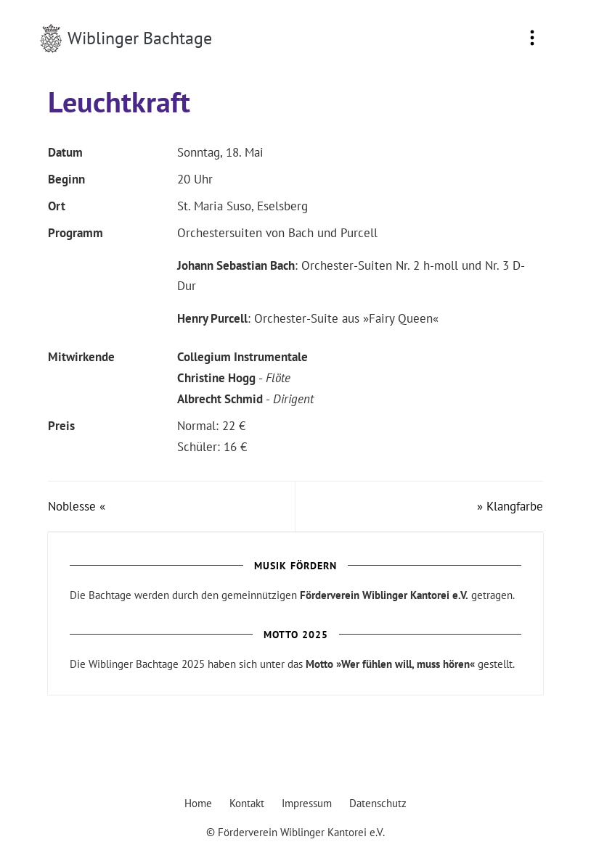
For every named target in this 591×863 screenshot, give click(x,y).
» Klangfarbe (510, 506)
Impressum (307, 803)
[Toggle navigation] (532, 39)
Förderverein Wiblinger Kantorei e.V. (384, 595)
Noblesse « (76, 506)
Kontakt (246, 803)
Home (198, 803)
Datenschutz (378, 803)
